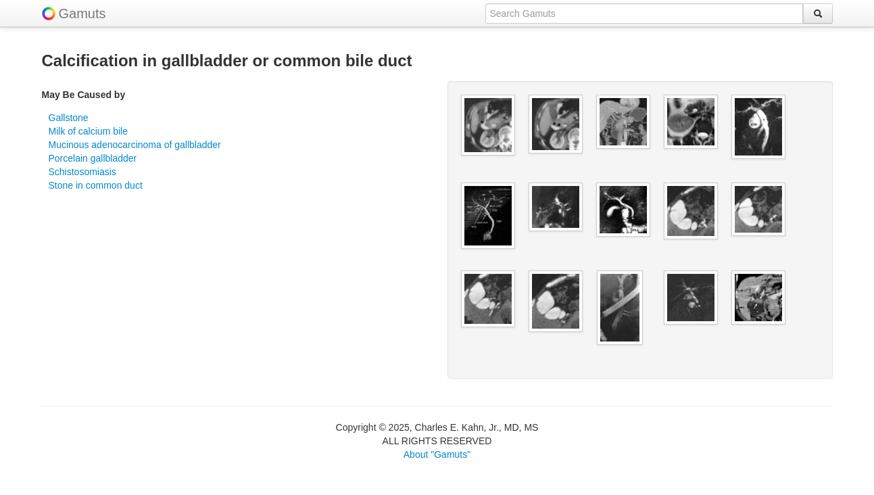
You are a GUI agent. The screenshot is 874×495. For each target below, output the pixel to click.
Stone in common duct (96, 185)
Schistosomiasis (82, 171)
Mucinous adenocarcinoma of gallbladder (135, 144)
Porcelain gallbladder (93, 158)
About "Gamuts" (437, 454)
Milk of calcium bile (88, 131)
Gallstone (69, 117)
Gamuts (82, 13)
